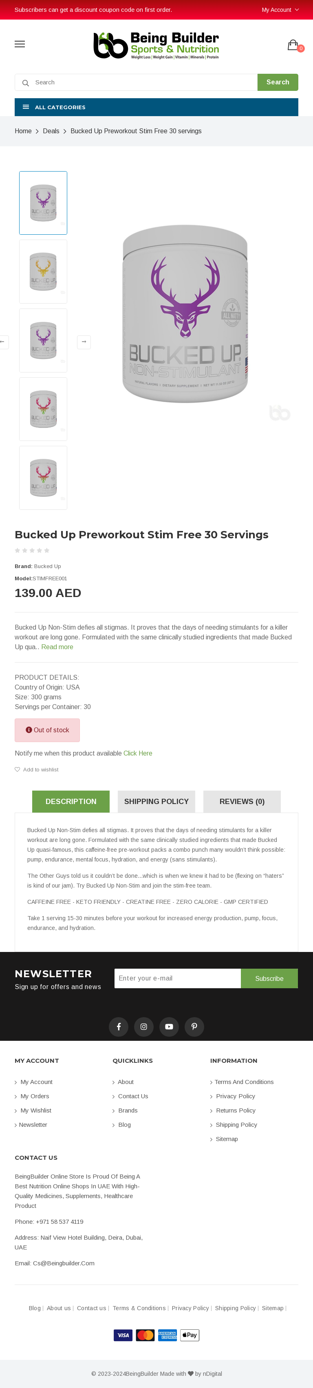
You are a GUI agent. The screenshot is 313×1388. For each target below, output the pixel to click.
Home (23, 131)
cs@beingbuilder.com (64, 1263)
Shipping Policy (234, 1124)
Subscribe (269, 978)
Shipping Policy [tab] (156, 802)
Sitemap (224, 1138)
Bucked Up (47, 566)
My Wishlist (33, 1110)
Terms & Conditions (139, 1308)
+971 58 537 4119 (59, 1221)
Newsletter (31, 1124)
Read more (57, 646)
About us (59, 1308)
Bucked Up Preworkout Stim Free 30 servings (136, 131)
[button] (156, 107)
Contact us (130, 1096)
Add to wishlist (36, 770)
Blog (121, 1124)
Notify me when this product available (83, 753)
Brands (125, 1110)
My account (34, 1081)
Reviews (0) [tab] (242, 802)
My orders (32, 1096)
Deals (51, 131)
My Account (276, 10)
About (123, 1081)
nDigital (212, 1373)
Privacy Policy (233, 1096)
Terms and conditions (242, 1081)
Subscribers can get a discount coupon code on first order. (93, 9)
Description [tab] (71, 802)
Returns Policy (233, 1110)
